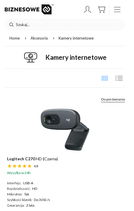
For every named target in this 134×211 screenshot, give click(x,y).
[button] (87, 9)
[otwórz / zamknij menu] (117, 9)
